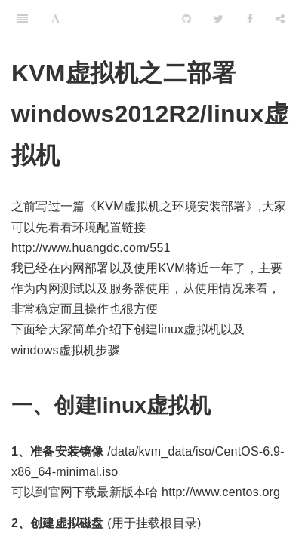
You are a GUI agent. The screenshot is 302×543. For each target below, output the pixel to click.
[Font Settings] (55, 19)
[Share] (280, 19)
